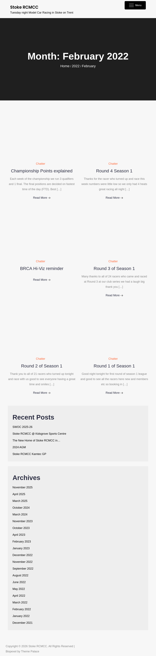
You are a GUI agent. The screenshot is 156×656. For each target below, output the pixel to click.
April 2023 (19, 534)
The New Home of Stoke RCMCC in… (36, 440)
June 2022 (19, 582)
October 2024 (21, 507)
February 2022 (22, 609)
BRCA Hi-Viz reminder (41, 268)
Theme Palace (30, 651)
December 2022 (23, 555)
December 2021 (23, 622)
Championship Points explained (41, 170)
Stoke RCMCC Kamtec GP (29, 454)
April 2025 (19, 494)
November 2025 (23, 487)
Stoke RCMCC (24, 7)
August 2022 (20, 575)
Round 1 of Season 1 (114, 365)
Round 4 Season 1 (114, 170)
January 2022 (21, 616)
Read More (41, 197)
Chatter (40, 163)
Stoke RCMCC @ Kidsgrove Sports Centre (39, 433)
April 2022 (19, 595)
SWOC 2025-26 (22, 427)
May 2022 (19, 589)
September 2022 (23, 568)
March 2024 (20, 514)
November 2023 (23, 521)
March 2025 (20, 501)
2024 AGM (19, 447)
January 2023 (21, 548)
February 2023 (22, 541)
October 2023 (21, 528)
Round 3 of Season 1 (114, 268)
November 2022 (23, 561)
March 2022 (20, 602)
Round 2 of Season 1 (41, 365)
